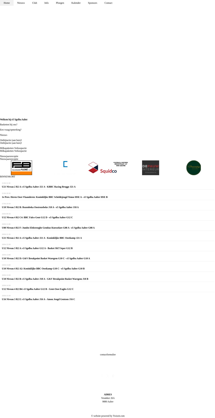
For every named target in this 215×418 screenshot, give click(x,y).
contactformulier (108, 354)
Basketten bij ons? (8, 124)
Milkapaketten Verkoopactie (13, 148)
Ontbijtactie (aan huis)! (11, 140)
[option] (21, 167)
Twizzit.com (119, 416)
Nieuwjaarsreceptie (9, 156)
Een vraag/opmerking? (10, 129)
